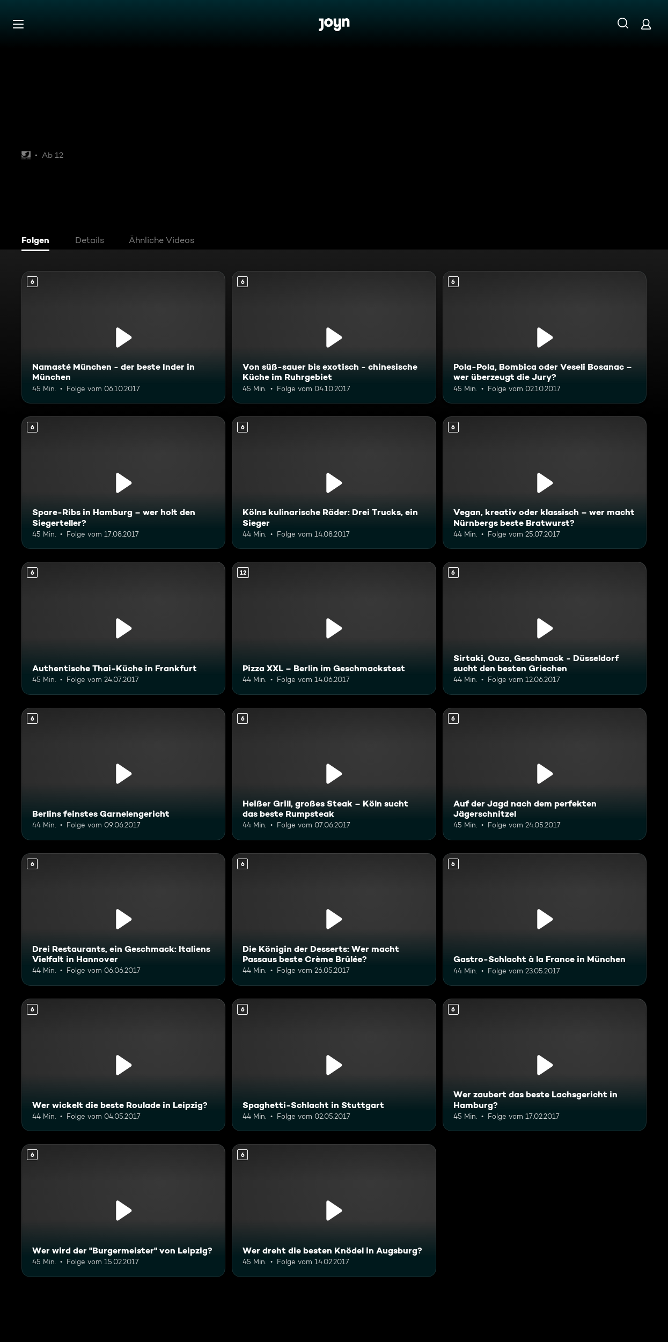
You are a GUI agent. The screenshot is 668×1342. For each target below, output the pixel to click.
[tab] (38, 241)
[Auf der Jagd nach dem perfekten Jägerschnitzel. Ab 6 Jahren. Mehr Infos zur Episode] (545, 774)
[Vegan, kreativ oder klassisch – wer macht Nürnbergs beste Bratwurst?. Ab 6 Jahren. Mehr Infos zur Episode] (545, 482)
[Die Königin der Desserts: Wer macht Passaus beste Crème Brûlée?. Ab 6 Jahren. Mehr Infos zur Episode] (334, 919)
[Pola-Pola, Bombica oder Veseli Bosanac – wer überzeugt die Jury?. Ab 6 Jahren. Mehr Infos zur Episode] (545, 337)
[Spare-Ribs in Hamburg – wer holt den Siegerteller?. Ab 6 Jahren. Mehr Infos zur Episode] (123, 482)
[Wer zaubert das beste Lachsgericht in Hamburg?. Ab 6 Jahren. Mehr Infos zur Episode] (545, 1065)
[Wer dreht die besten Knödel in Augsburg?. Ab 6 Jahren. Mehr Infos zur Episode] (334, 1210)
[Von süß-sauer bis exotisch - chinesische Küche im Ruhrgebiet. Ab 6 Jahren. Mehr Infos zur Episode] (334, 337)
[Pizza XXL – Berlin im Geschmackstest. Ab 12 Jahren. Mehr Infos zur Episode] (334, 628)
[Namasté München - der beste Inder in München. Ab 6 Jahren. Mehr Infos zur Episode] (123, 337)
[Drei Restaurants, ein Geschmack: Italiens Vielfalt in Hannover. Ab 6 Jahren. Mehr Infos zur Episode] (123, 919)
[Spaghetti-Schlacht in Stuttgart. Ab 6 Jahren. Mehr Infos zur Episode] (334, 1065)
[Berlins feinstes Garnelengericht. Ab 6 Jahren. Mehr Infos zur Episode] (123, 774)
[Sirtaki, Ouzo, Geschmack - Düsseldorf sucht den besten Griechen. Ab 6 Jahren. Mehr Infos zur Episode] (545, 628)
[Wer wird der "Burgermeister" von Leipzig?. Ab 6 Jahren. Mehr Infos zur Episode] (123, 1210)
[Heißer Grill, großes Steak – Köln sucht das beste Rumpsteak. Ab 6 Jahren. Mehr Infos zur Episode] (334, 774)
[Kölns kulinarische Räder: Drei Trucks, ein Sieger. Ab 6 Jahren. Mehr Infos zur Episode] (334, 482)
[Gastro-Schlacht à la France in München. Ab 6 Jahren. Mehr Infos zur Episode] (545, 919)
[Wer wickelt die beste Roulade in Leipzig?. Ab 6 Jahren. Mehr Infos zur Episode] (123, 1065)
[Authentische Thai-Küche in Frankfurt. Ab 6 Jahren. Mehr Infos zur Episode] (123, 628)
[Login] (646, 23)
